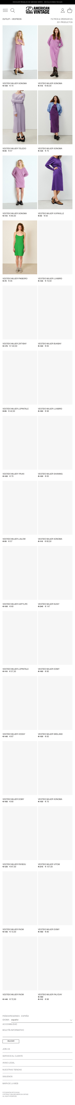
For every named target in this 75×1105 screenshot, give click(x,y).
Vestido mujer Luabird (50, 279)
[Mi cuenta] (62, 10)
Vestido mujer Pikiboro (15, 279)
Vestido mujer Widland (50, 734)
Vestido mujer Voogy (14, 734)
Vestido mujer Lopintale (16, 409)
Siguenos (7, 1077)
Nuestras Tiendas (12, 1070)
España (25, 1016)
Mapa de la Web (10, 1084)
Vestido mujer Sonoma (15, 84)
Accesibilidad (10, 1024)
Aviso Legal (9, 1063)
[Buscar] (12, 10)
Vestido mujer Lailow (14, 539)
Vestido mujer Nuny (48, 604)
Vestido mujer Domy (48, 669)
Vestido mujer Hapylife (15, 604)
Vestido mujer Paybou (14, 864)
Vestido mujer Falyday (50, 995)
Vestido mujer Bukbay (49, 344)
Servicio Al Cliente (13, 1056)
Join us (6, 1049)
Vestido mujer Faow (13, 930)
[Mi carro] (69, 10)
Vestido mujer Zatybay (15, 344)
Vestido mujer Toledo (14, 149)
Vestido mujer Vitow (49, 864)
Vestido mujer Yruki (13, 474)
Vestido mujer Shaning (50, 474)
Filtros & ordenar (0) (61, 19)
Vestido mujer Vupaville (51, 214)
